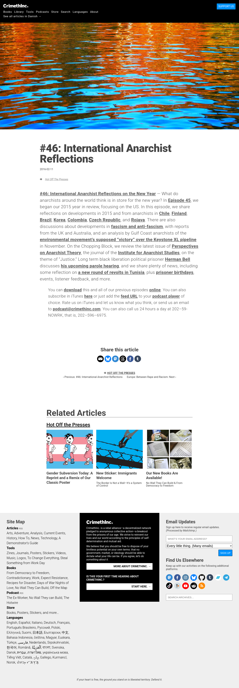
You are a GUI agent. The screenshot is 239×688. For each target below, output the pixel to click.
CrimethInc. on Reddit (193, 585)
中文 (65, 632)
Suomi (26, 632)
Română (24, 647)
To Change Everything (43, 558)
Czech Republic (104, 219)
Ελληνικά (13, 632)
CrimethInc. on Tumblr (210, 577)
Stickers (48, 553)
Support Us (226, 6)
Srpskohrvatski (58, 642)
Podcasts (42, 11)
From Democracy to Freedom (28, 573)
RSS (21, 528)
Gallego (45, 657)
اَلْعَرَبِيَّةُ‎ (36, 647)
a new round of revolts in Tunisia (111, 272)
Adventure (21, 533)
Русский (43, 628)
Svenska (58, 647)
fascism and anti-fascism (137, 226)
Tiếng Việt (14, 657)
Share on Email (100, 359)
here (88, 296)
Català (27, 657)
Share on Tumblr (137, 359)
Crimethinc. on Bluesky (193, 577)
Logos (21, 558)
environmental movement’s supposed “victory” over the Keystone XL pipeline (118, 239)
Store (55, 11)
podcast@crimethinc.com (77, 309)
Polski (55, 628)
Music (11, 558)
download (73, 290)
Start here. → (141, 586)
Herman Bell (177, 259)
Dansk (11, 652)
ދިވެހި (36, 657)
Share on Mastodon (115, 359)
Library (19, 11)
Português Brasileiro (21, 628)
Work (36, 578)
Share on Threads (123, 359)
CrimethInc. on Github (202, 577)
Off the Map (58, 588)
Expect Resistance (54, 578)
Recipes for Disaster (21, 583)
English (12, 623)
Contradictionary (19, 578)
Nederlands (37, 642)
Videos (61, 553)
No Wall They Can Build (32, 588)
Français (63, 623)
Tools (30, 11)
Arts (10, 533)
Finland (179, 213)
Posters (35, 553)
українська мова (55, 652)
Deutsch (50, 623)
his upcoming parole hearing (90, 265)
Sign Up (225, 552)
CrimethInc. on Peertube (177, 585)
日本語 (37, 632)
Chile (164, 213)
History (12, 538)
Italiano (37, 623)
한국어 (12, 647)
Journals (22, 553)
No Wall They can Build (45, 598)
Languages (80, 11)
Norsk (11, 662)
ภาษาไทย (34, 652)
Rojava (138, 219)
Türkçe (11, 642)
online (155, 290)
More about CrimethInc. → (132, 566)
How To (23, 538)
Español (24, 623)
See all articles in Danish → (22, 16)
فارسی (23, 642)
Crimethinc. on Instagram (185, 577)
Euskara (64, 637)
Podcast (13, 593)
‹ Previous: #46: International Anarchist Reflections (92, 377)
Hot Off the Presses (56, 179)
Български (52, 632)
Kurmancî (59, 657)
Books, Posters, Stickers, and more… (33, 613)
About (94, 11)
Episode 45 (179, 200)
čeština (39, 637)
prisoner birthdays (174, 272)
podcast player (166, 296)
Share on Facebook (130, 359)
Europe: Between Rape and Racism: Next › (151, 377)
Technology (49, 538)
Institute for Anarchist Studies (149, 252)
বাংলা (46, 647)
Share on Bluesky (108, 359)
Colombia (77, 219)
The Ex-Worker (17, 598)
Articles (12, 528)
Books (7, 11)
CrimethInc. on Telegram (226, 577)
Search (65, 11)
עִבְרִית (21, 652)
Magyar (51, 637)
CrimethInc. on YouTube (185, 585)
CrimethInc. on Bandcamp (218, 577)
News (35, 538)
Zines (11, 553)
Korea (60, 219)
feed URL (129, 296)
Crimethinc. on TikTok (169, 585)
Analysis (36, 533)
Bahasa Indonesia (20, 637)
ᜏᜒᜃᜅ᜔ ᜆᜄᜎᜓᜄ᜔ (28, 662)
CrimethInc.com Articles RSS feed (202, 585)
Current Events (54, 533)
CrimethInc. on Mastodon (169, 577)
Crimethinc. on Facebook (177, 577)
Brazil (45, 219)
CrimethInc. (15, 5)
